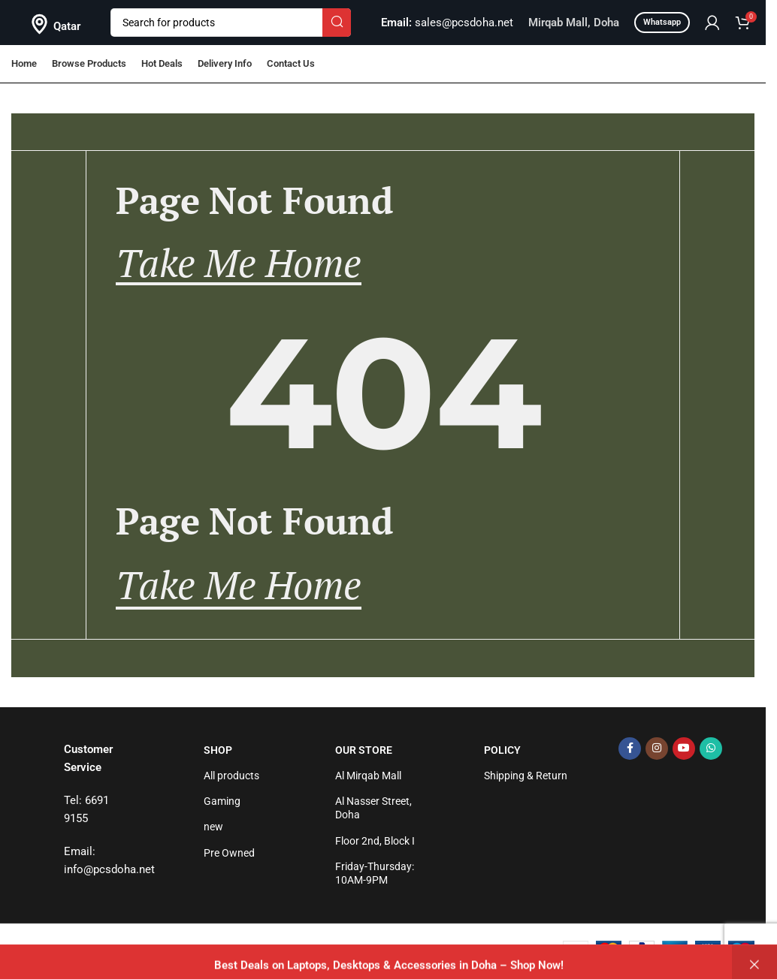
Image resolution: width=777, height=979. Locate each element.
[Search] (230, 22)
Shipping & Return (525, 776)
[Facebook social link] (629, 748)
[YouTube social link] (684, 748)
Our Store (363, 750)
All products (231, 776)
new (213, 827)
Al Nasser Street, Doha (373, 808)
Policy (502, 750)
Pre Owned (229, 853)
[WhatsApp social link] (711, 748)
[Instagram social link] (656, 748)
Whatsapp (662, 22)
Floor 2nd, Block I (375, 841)
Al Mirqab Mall (368, 776)
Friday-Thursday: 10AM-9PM (374, 873)
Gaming (222, 801)
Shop (218, 750)
